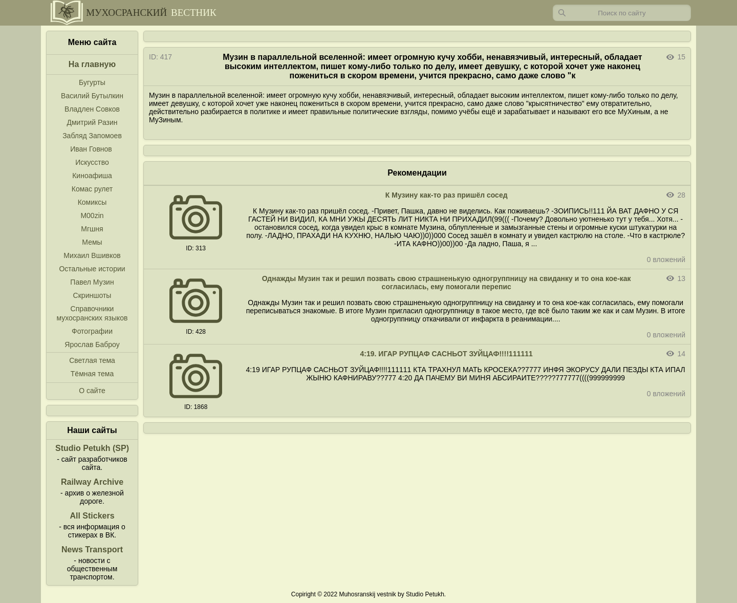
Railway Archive (92, 482)
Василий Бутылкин (92, 96)
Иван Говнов (91, 149)
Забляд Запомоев (92, 136)
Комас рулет (92, 189)
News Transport (92, 549)
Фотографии (92, 331)
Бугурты (92, 82)
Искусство (92, 162)
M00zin (91, 215)
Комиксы (92, 202)
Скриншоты (92, 295)
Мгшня (92, 229)
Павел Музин (92, 282)
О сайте (92, 390)
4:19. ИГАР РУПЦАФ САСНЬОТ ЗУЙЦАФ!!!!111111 (446, 354)
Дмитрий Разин (92, 122)
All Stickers (92, 515)
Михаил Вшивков (91, 255)
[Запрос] (622, 13)
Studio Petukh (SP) (92, 448)
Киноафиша (92, 175)
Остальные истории (92, 269)
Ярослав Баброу (91, 344)
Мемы (92, 242)
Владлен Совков (92, 109)
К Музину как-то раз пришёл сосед (446, 195)
